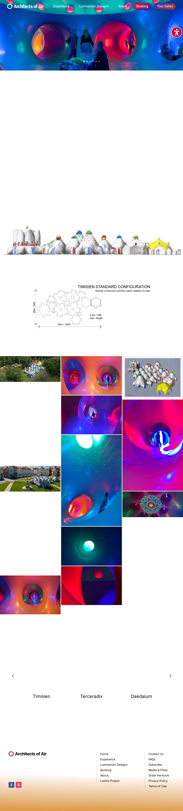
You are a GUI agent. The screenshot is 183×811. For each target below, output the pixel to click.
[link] (25, 8)
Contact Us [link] (156, 754)
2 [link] (87, 61)
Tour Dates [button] (165, 6)
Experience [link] (61, 6)
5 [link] (96, 61)
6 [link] (99, 61)
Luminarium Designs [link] (94, 6)
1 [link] (84, 61)
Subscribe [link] (155, 764)
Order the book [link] (159, 775)
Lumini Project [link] (109, 781)
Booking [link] (105, 770)
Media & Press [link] (158, 770)
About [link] (122, 6)
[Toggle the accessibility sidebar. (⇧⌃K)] (176, 32)
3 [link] (90, 61)
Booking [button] (142, 6)
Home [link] (104, 754)
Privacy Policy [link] (158, 781)
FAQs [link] (152, 759)
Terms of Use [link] (158, 786)
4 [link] (93, 61)
